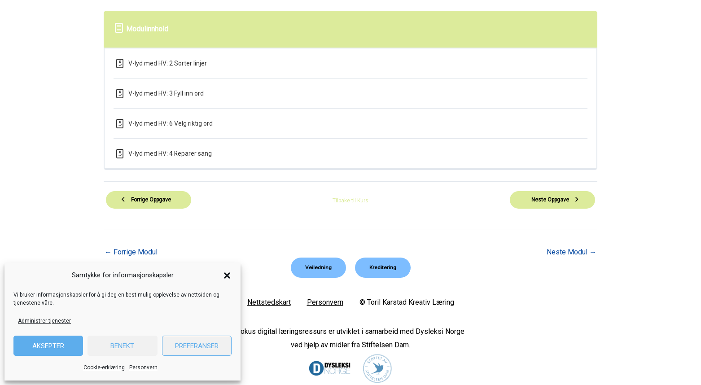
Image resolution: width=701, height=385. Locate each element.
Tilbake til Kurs (350, 200)
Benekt (122, 346)
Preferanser (197, 346)
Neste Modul (571, 252)
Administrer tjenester (44, 321)
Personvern (143, 367)
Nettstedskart (269, 302)
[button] (227, 275)
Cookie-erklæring (104, 367)
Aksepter (48, 346)
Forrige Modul (131, 252)
